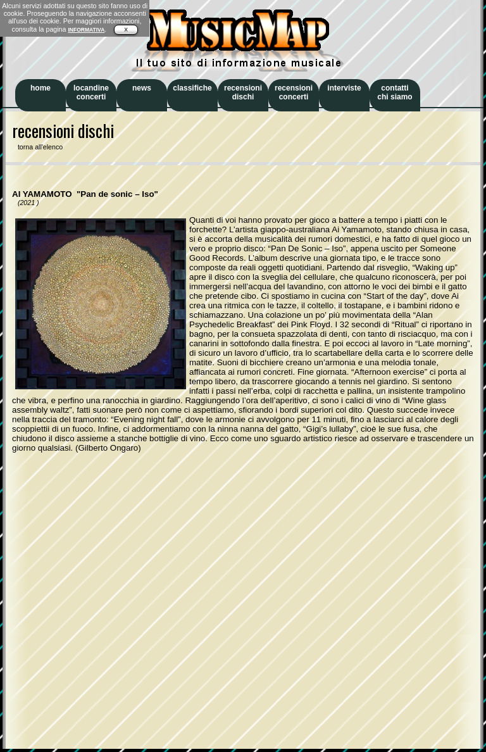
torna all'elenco (37, 147)
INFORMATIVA (86, 30)
